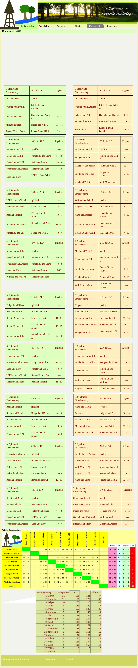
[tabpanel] (35, 110)
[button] (49, 659)
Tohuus (9, 26)
